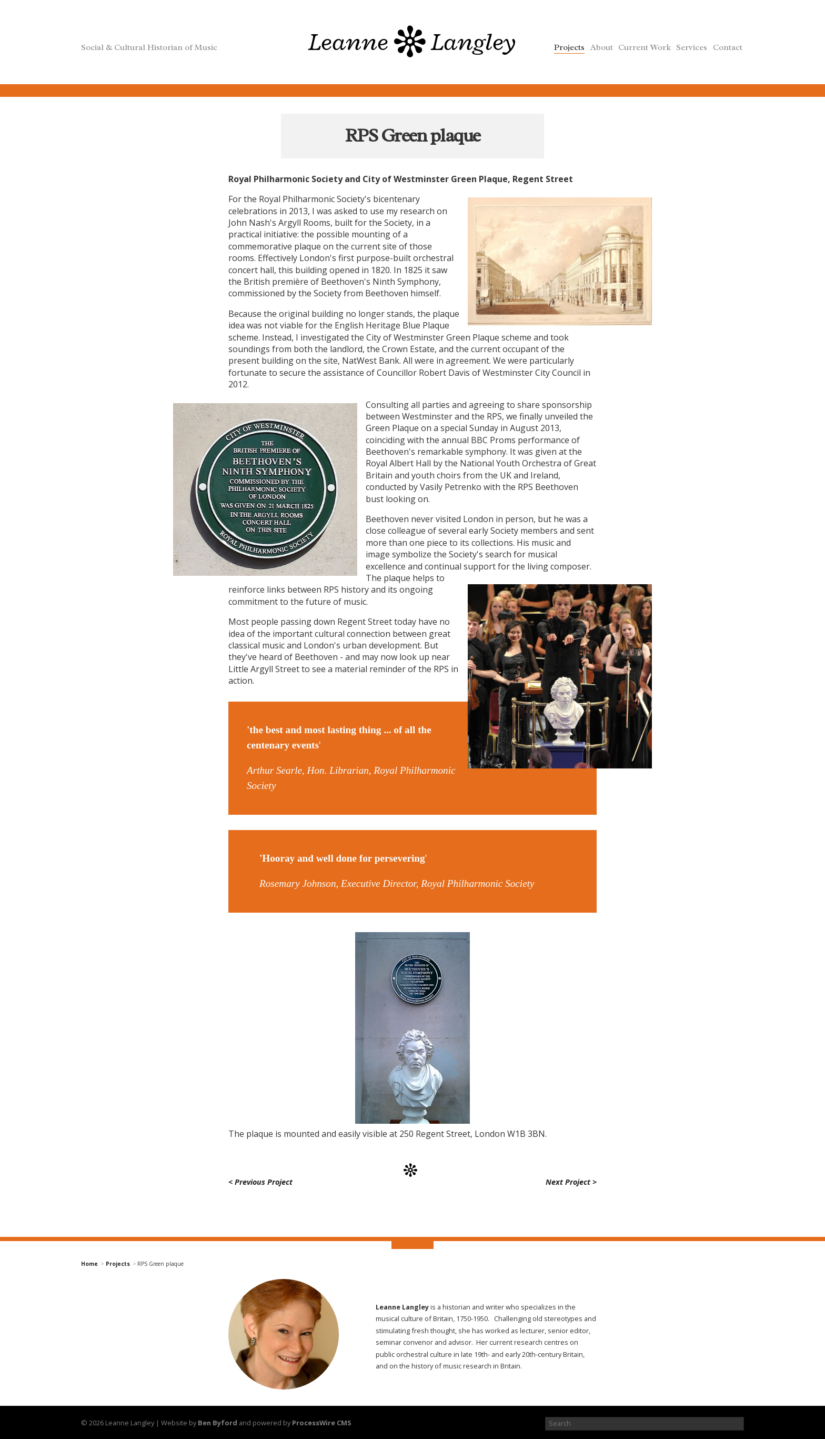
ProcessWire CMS (321, 1422)
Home (89, 1263)
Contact (727, 47)
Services (691, 47)
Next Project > (571, 1182)
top (412, 1247)
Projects (569, 47)
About (601, 47)
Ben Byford (217, 1422)
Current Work (644, 47)
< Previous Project (260, 1182)
